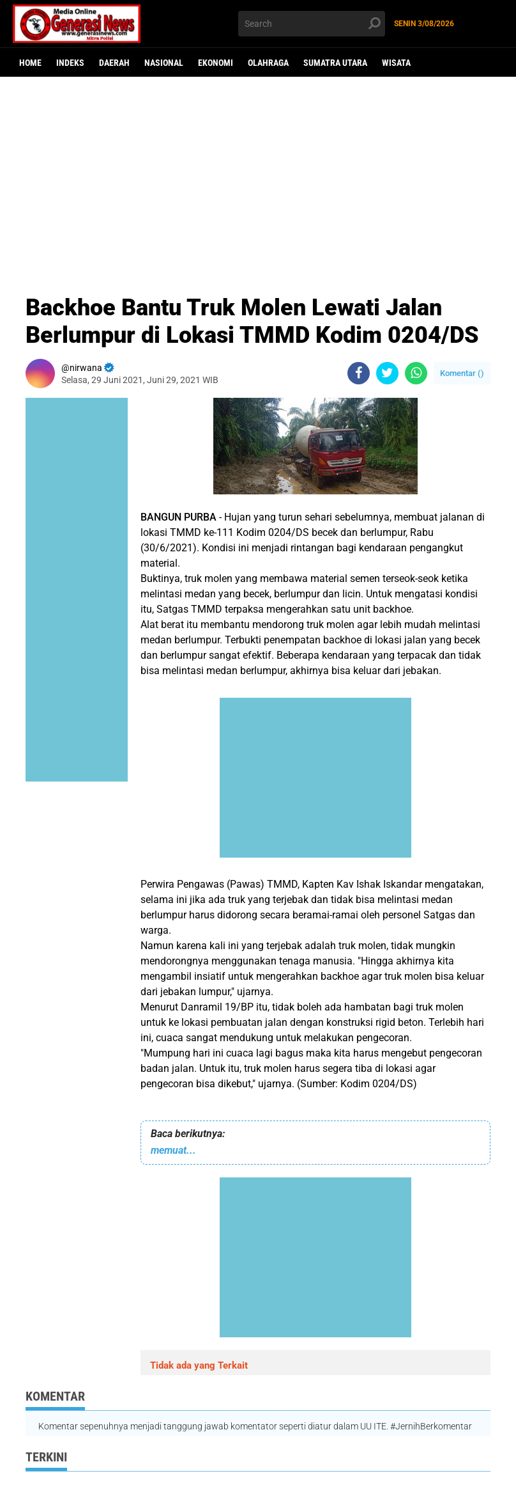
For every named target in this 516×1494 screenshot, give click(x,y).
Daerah (114, 63)
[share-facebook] (358, 373)
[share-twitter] (387, 373)
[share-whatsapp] (416, 373)
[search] (311, 23)
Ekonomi (215, 63)
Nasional (163, 63)
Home (30, 63)
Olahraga (268, 63)
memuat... (173, 1150)
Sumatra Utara (335, 63)
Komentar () (462, 373)
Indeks (70, 63)
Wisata (396, 63)
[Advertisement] (258, 175)
